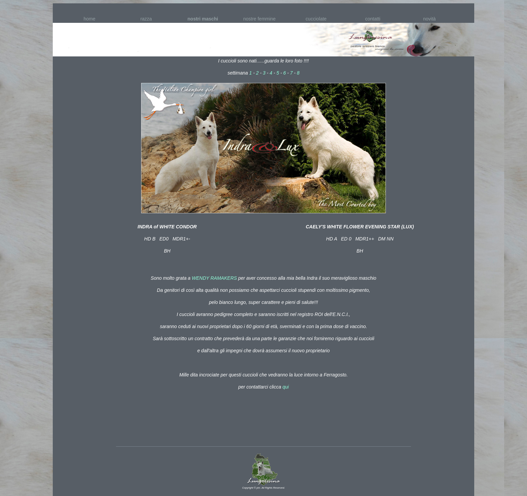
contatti (372, 18)
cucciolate (316, 18)
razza (146, 18)
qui (285, 387)
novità (429, 18)
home (89, 18)
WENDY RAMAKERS (215, 278)
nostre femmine (259, 18)
